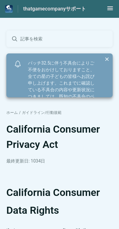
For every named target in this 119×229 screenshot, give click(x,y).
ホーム (12, 112)
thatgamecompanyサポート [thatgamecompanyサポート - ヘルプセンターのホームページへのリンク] (54, 9)
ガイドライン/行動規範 (42, 112)
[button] (110, 10)
